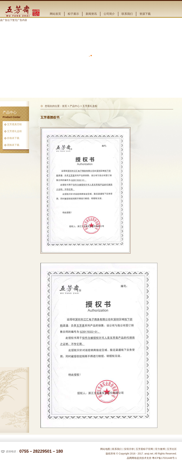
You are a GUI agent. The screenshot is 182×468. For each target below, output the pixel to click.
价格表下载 (13, 138)
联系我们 (127, 13)
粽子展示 (73, 13)
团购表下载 (13, 145)
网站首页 (55, 13)
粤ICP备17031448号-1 (164, 458)
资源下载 (145, 13)
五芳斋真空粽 (14, 124)
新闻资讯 (91, 13)
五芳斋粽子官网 (144, 449)
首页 (64, 106)
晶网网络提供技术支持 (139, 458)
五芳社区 (172, 449)
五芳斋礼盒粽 (14, 131)
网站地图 (105, 449)
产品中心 (75, 106)
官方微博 (160, 449)
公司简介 (109, 13)
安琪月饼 (129, 449)
